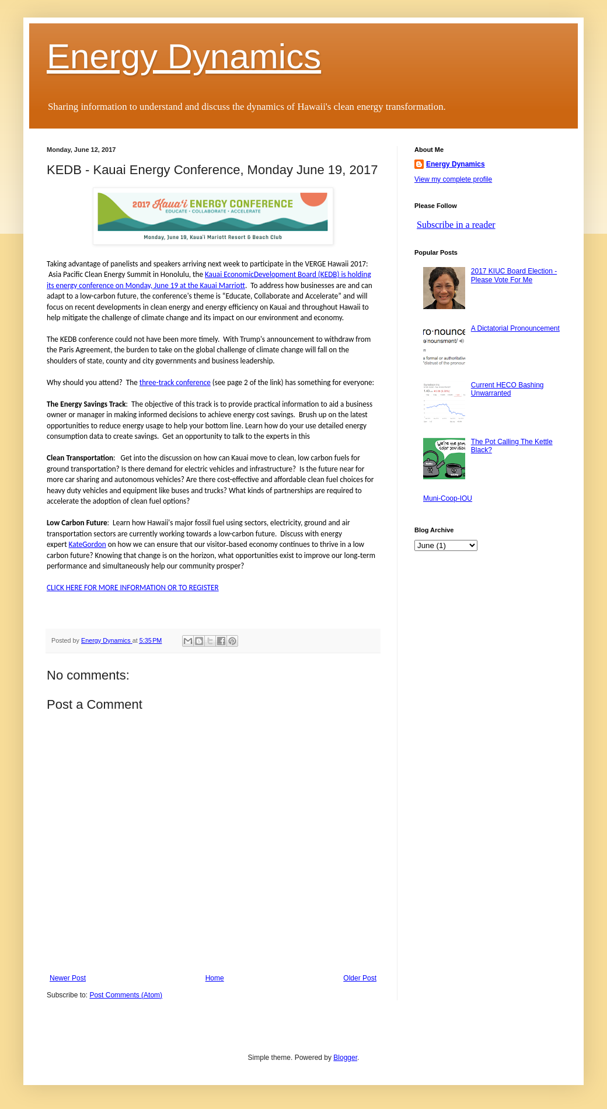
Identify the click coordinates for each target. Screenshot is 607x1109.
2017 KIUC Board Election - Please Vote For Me (514, 275)
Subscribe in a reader (456, 225)
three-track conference (175, 382)
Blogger (345, 1057)
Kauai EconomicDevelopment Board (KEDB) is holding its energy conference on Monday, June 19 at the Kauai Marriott (209, 279)
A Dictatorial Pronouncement (515, 328)
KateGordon (87, 544)
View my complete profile (453, 179)
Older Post (359, 978)
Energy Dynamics (184, 56)
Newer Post (68, 978)
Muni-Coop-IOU (447, 498)
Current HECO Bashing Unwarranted (507, 389)
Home (214, 978)
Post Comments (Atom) (125, 995)
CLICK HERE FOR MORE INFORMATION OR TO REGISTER (133, 587)
